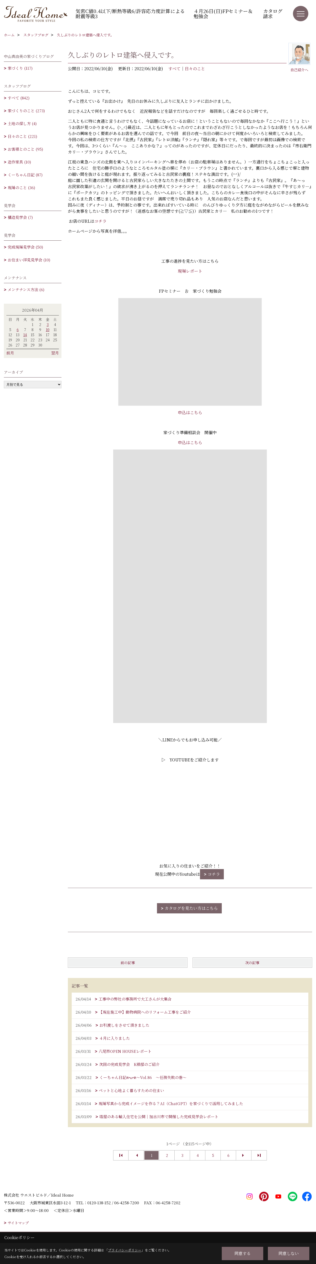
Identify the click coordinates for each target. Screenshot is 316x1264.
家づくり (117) (20, 68)
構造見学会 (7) (20, 217)
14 (25, 334)
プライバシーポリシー (124, 1250)
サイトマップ (18, 1223)
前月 (10, 352)
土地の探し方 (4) (22, 123)
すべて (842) (18, 97)
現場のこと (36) (21, 187)
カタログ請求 (272, 13)
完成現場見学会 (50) (25, 247)
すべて (174, 69)
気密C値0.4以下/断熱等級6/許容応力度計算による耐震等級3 (130, 13)
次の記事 (252, 962)
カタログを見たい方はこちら (191, 908)
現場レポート (190, 271)
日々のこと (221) (22, 136)
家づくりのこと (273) (26, 110)
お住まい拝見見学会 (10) (29, 259)
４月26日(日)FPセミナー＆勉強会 (223, 13)
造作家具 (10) (19, 162)
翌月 (55, 352)
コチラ (100, 221)
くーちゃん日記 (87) (25, 174)
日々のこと (195, 69)
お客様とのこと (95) (25, 149)
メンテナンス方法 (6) (26, 289)
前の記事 (128, 962)
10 (47, 329)
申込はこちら (190, 412)
